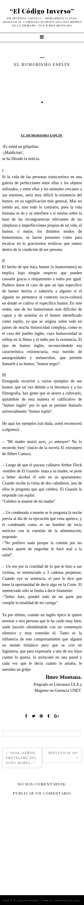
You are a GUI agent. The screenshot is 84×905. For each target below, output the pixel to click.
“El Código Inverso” (42, 11)
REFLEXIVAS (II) (63, 753)
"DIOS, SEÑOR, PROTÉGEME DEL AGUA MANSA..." (21, 758)
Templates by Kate (67, 901)
